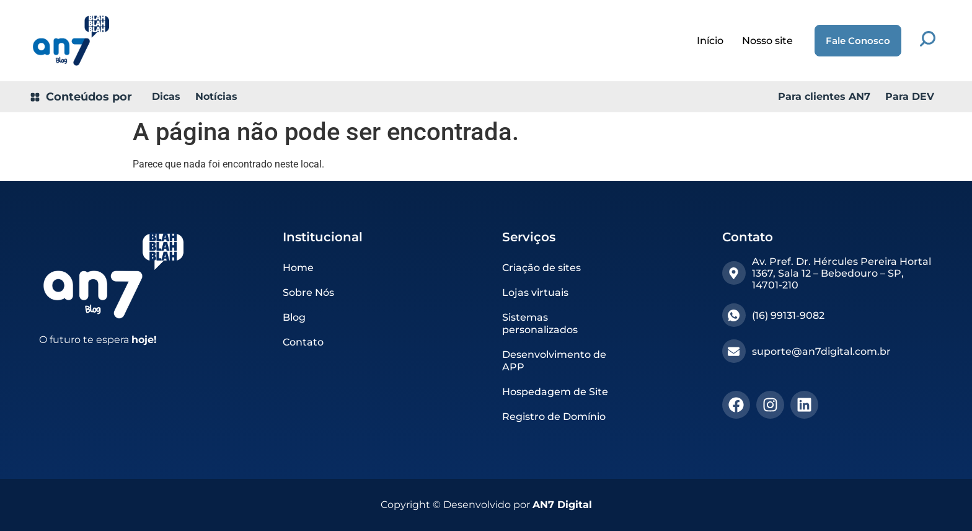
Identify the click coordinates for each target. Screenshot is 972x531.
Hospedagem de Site (555, 392)
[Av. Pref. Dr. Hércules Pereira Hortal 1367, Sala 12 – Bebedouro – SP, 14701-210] (734, 273)
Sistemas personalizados (540, 323)
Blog (294, 317)
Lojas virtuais (535, 292)
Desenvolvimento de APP (554, 361)
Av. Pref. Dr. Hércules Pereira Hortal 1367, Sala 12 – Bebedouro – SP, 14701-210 (841, 273)
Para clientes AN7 (824, 96)
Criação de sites (541, 268)
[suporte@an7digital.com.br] (734, 351)
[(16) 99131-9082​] (734, 315)
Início (710, 41)
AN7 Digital (562, 505)
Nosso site (767, 41)
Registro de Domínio (554, 416)
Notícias (216, 96)
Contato (303, 342)
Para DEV (909, 96)
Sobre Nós (308, 292)
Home (298, 268)
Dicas (166, 96)
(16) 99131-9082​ (788, 315)
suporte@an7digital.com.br (821, 351)
